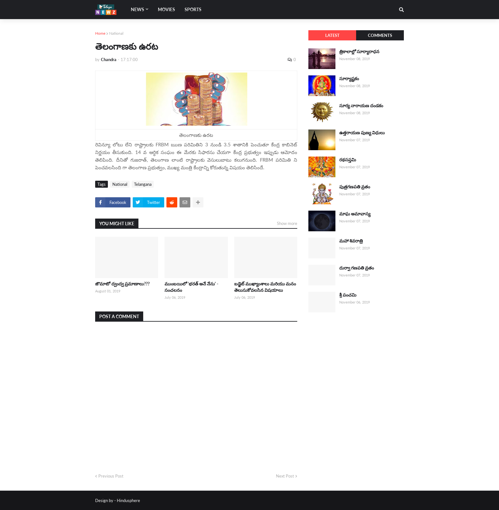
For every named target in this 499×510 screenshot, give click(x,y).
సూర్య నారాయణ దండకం (361, 105)
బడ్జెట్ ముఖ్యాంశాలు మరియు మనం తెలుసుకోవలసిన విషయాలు (265, 287)
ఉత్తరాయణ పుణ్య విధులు (362, 132)
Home (100, 33)
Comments (380, 35)
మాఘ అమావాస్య (354, 213)
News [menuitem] (137, 9)
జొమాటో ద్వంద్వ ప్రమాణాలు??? (122, 283)
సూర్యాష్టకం (349, 78)
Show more (287, 223)
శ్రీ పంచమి (347, 294)
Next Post (285, 476)
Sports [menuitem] (193, 9)
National (116, 33)
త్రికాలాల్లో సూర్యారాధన (359, 51)
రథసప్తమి (347, 159)
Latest (332, 35)
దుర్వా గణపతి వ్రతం (356, 267)
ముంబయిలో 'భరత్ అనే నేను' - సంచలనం (191, 287)
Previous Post (110, 476)
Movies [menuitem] (166, 9)
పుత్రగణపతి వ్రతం (354, 186)
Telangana (142, 184)
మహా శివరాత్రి (351, 240)
